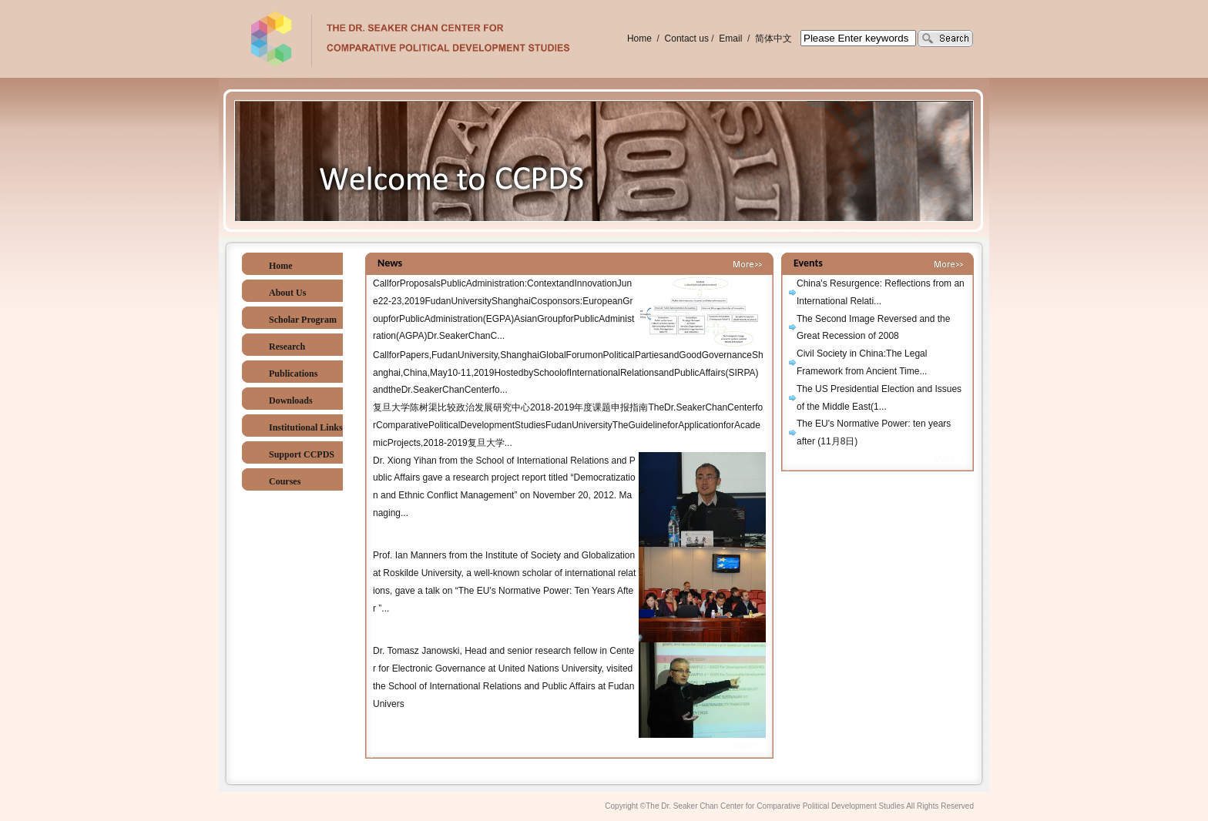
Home (639, 38)
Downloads (291, 400)
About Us (287, 292)
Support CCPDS (301, 454)
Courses (284, 481)
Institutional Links (306, 427)
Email (731, 38)
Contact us (687, 38)
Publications (293, 373)
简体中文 (773, 38)
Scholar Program (303, 319)
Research (287, 346)
